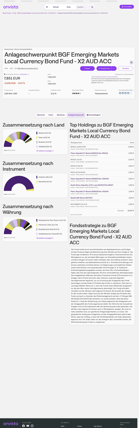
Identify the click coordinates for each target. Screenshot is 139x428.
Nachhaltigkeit (94, 115)
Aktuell (56, 7)
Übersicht (41, 115)
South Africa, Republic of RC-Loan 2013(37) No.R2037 (92, 185)
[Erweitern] (114, 68)
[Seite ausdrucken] (131, 62)
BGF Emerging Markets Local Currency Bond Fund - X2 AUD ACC (37, 13)
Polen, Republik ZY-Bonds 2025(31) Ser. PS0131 (89, 153)
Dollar (79, 426)
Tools (69, 7)
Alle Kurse (61, 115)
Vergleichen (104, 68)
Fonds (14, 13)
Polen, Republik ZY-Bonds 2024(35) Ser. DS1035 (90, 191)
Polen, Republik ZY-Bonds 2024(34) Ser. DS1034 (90, 179)
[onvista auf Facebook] (23, 426)
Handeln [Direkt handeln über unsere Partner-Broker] (125, 68)
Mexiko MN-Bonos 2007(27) (81, 198)
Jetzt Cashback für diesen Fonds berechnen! (104, 77)
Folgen (87, 68)
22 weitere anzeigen (45, 238)
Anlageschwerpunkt (76, 115)
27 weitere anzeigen (45, 151)
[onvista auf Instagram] (32, 426)
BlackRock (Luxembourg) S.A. (28, 68)
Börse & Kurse (7, 13)
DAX (62, 426)
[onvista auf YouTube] (28, 426)
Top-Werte (98, 426)
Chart (50, 115)
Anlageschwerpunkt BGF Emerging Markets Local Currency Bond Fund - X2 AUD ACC (83, 13)
